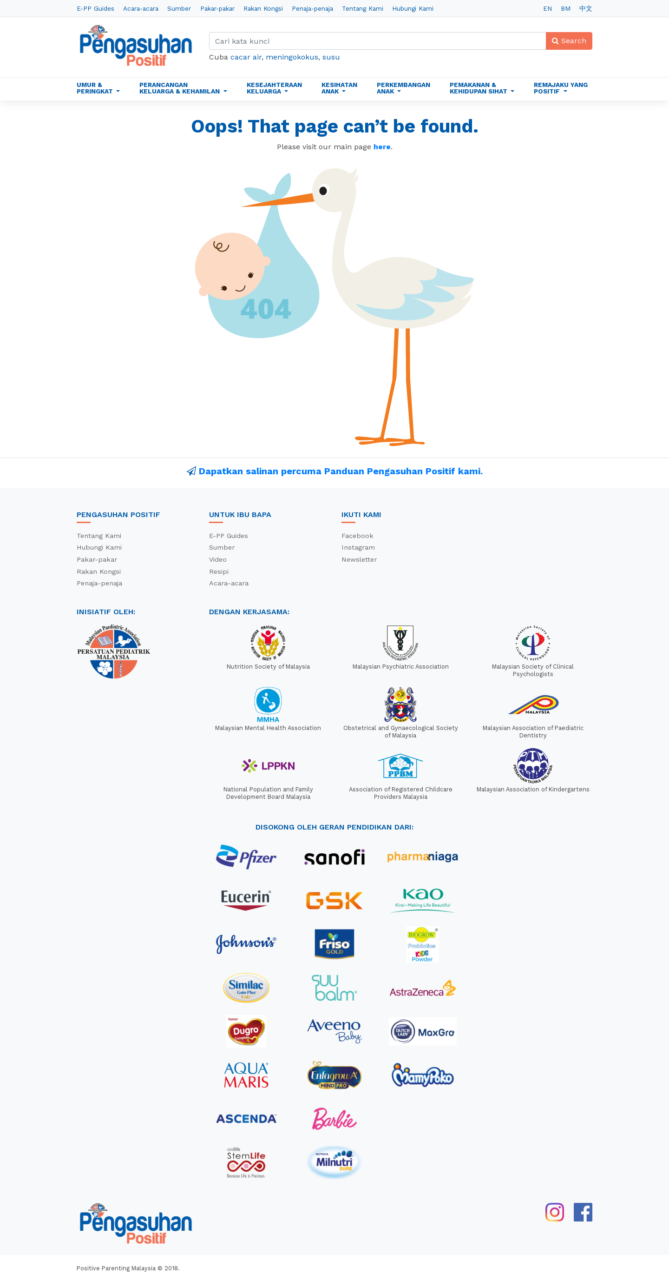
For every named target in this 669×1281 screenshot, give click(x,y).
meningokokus (292, 57)
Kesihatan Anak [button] (339, 88)
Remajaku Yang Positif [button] (561, 88)
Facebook (357, 535)
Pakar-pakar (217, 8)
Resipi (219, 571)
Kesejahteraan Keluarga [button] (274, 88)
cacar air (246, 57)
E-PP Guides (95, 8)
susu (331, 57)
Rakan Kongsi (263, 8)
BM (566, 8)
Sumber (179, 8)
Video (218, 559)
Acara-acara (140, 8)
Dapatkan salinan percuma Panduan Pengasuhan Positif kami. (341, 471)
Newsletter (359, 559)
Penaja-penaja (312, 8)
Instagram (358, 547)
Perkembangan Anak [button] (403, 88)
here (382, 146)
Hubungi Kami (412, 8)
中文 (585, 8)
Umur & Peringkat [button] (96, 88)
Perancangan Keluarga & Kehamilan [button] (180, 88)
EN (547, 8)
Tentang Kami (362, 8)
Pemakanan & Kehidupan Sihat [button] (479, 88)
